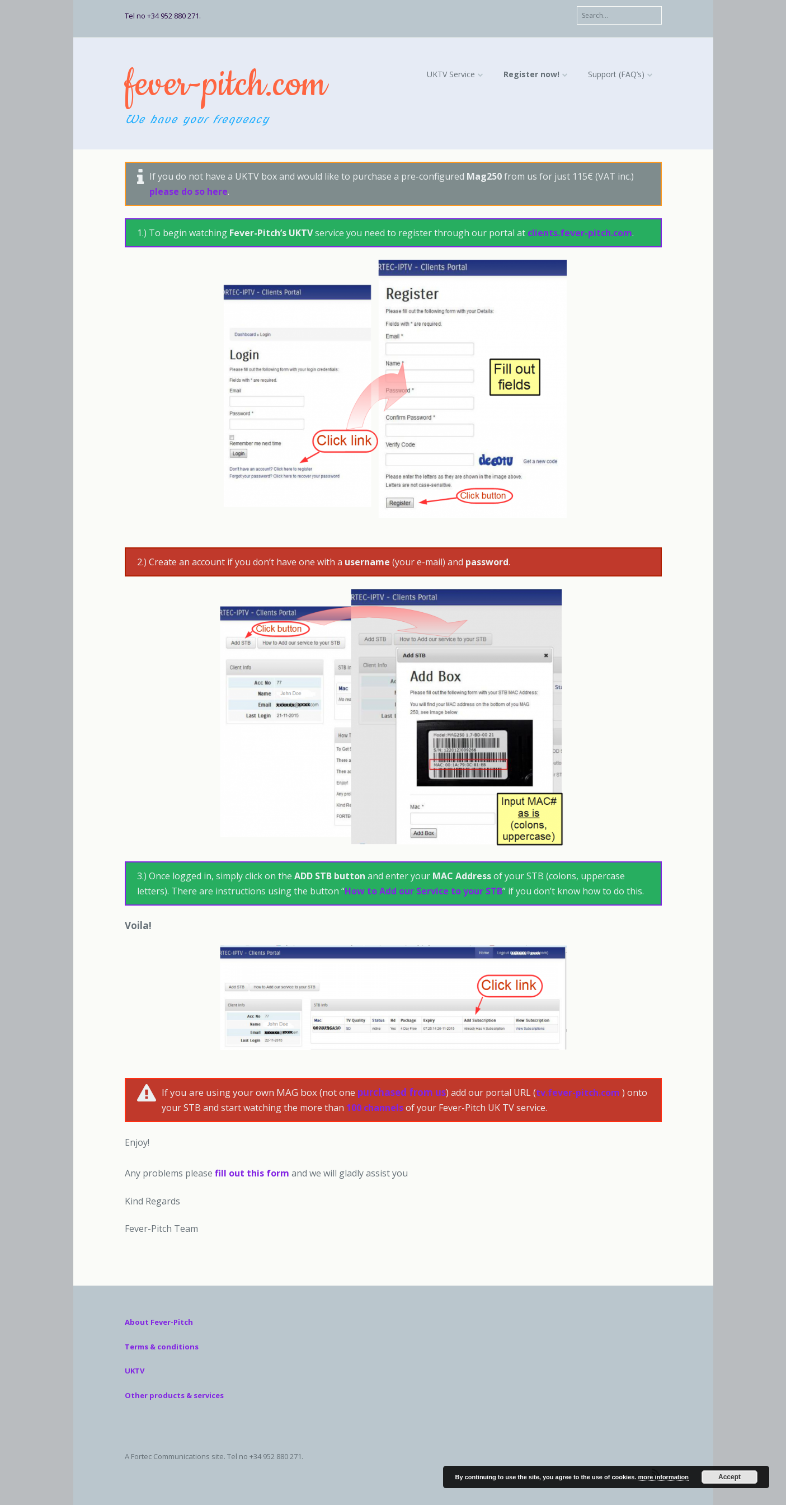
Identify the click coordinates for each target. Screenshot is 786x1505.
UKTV (134, 1371)
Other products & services (174, 1395)
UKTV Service (451, 74)
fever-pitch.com (225, 85)
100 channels (374, 1107)
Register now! (531, 74)
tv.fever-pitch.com (578, 1092)
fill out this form (251, 1173)
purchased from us (401, 1092)
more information (663, 1477)
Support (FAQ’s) (616, 74)
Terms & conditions (162, 1347)
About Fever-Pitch (159, 1322)
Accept (729, 1477)
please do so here (188, 191)
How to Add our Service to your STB (423, 891)
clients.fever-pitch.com (580, 233)
